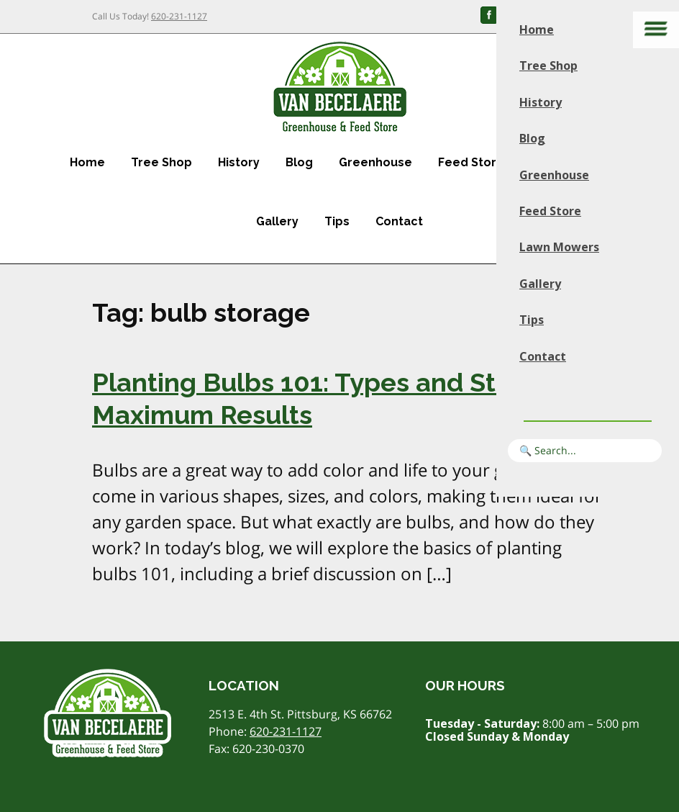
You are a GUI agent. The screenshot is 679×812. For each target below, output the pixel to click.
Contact (399, 221)
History (239, 162)
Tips (337, 221)
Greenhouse (375, 162)
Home (87, 162)
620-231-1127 (179, 16)
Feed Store (471, 162)
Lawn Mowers (559, 247)
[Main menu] (656, 30)
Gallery (277, 221)
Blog (299, 162)
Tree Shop (161, 162)
